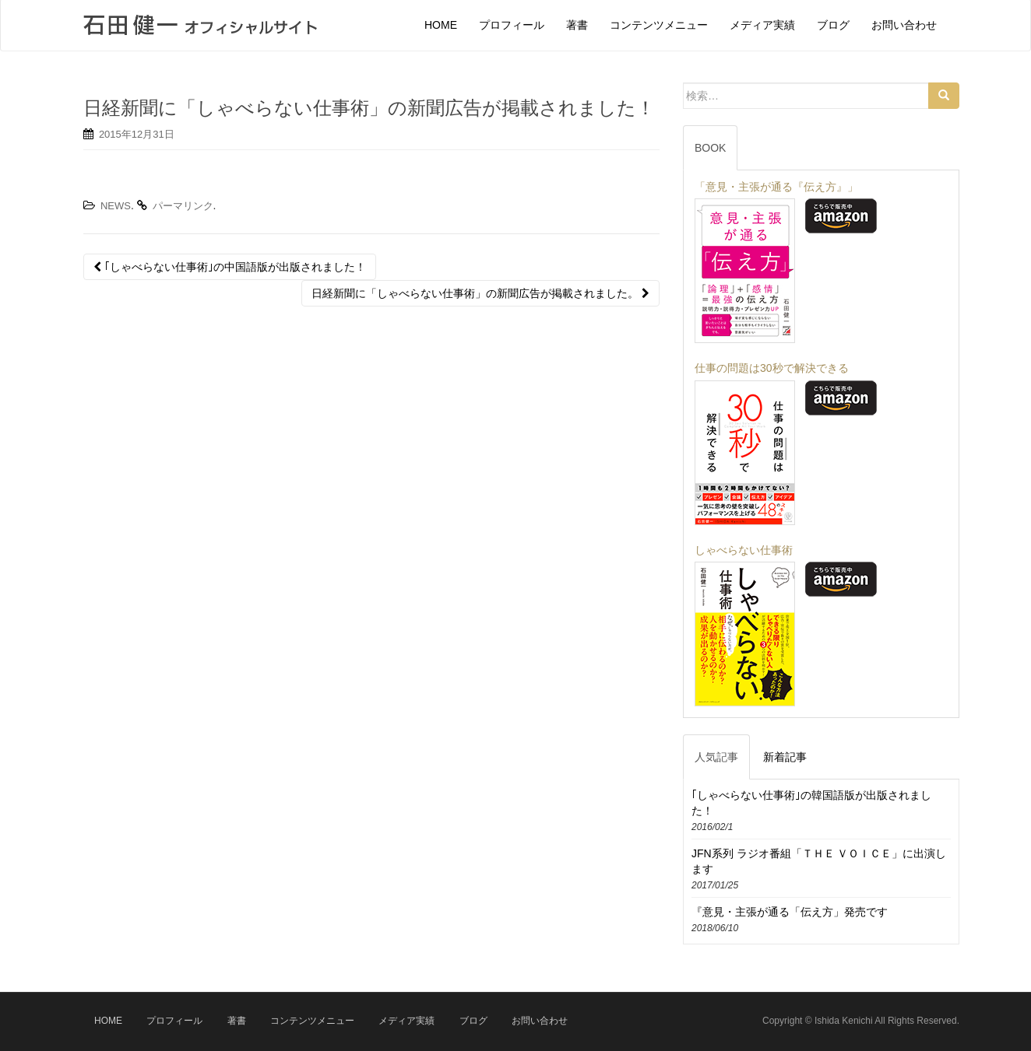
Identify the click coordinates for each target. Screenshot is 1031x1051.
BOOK (710, 148)
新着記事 (785, 757)
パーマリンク (183, 206)
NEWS (115, 206)
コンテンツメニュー (312, 1020)
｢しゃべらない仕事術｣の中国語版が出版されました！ (229, 267)
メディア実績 (406, 1020)
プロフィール (174, 1020)
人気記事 (716, 757)
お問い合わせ (540, 1020)
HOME (108, 1020)
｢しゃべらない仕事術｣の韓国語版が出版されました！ (811, 803)
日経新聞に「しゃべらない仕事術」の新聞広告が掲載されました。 (480, 293)
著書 (236, 1020)
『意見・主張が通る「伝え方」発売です (789, 912)
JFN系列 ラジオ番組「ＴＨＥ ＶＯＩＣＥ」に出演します (818, 861)
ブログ (473, 1020)
